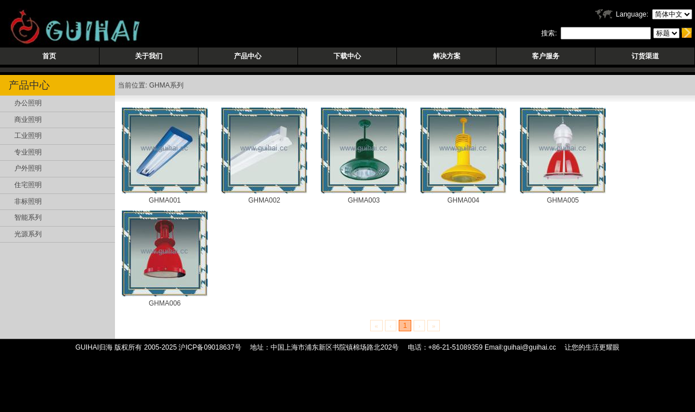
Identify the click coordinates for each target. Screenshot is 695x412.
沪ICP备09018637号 (209, 347)
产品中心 (247, 56)
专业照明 (28, 152)
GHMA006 (165, 303)
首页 (49, 56)
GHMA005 (563, 200)
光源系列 (28, 234)
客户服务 (545, 56)
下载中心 (347, 56)
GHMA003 (364, 200)
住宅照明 (28, 185)
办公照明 (28, 103)
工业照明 (28, 136)
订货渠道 (645, 56)
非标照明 (28, 201)
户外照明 (28, 168)
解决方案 (446, 56)
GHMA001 (165, 200)
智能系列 (28, 217)
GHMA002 (264, 200)
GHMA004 (463, 200)
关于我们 (148, 56)
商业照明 (28, 120)
